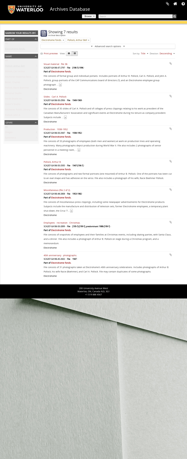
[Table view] (75, 53)
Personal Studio (13, 93)
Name (8, 56)
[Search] (137, 16)
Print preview (49, 53)
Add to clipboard (170, 63)
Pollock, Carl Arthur (15, 72)
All (6, 43)
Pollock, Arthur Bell (15, 66)
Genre (9, 122)
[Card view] (69, 53)
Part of (9, 39)
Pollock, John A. (13, 115)
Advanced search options (108, 46)
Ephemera (10, 138)
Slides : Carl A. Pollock (55, 96)
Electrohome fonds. (15, 49)
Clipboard (167, 4)
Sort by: (136, 53)
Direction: (154, 53)
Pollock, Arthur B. (52, 161)
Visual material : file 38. (56, 64)
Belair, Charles (12, 82)
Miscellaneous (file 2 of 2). (57, 190)
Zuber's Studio (12, 104)
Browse (88, 16)
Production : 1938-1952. (56, 129)
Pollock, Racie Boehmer (17, 88)
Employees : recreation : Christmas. (62, 222)
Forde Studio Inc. (14, 99)
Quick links (183, 4)
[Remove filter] (63, 40)
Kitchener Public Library (17, 110)
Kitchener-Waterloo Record (19, 77)
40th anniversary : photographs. (60, 255)
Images (9, 132)
